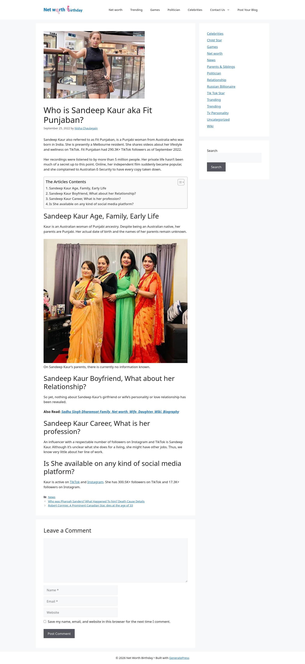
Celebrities (195, 10)
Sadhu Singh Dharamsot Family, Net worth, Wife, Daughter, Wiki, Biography (120, 411)
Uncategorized (218, 119)
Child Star (214, 40)
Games (155, 10)
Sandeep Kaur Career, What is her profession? (85, 198)
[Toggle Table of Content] (179, 182)
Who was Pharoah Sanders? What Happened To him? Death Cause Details (96, 501)
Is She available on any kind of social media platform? (91, 204)
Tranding (214, 99)
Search (212, 150)
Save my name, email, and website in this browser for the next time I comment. (109, 621)
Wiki (210, 126)
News (51, 497)
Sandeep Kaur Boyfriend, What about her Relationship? (92, 193)
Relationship (216, 80)
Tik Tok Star (216, 93)
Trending (136, 10)
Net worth (116, 10)
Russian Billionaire (221, 86)
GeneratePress (179, 658)
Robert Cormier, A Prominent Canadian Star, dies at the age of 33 (90, 505)
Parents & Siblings (221, 66)
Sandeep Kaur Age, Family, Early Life (77, 188)
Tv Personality (218, 113)
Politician (173, 10)
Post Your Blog (248, 10)
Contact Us (222, 10)
